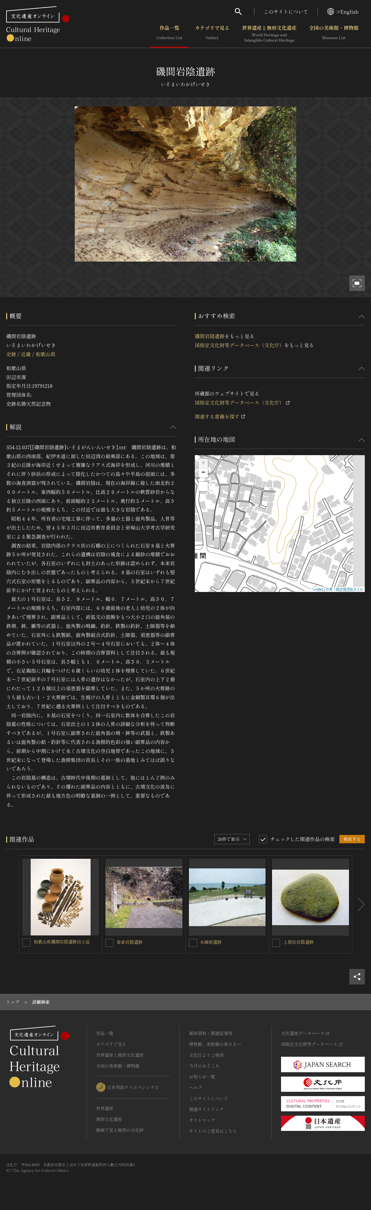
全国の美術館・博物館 (334, 34)
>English (343, 11)
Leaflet (318, 589)
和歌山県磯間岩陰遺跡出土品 (62, 942)
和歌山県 (46, 354)
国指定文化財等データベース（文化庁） (239, 345)
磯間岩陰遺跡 (210, 336)
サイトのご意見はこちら (213, 1131)
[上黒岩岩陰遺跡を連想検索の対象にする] (276, 943)
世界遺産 (105, 1108)
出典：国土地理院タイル (344, 589)
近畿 (26, 354)
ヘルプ (195, 1087)
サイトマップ (202, 1120)
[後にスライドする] (358, 904)
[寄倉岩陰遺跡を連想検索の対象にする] (109, 943)
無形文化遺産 (109, 1119)
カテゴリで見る (212, 34)
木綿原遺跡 (211, 942)
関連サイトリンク (206, 1109)
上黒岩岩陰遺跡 (298, 942)
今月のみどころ (204, 1066)
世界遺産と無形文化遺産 (269, 34)
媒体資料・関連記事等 (210, 1033)
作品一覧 (169, 34)
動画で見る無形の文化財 (120, 1130)
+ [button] (203, 463)
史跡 (11, 354)
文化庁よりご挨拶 (206, 1055)
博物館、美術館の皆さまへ (215, 1044)
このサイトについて (286, 11)
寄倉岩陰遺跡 (130, 942)
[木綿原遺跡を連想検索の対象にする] (193, 943)
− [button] (203, 472)
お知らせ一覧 (202, 1076)
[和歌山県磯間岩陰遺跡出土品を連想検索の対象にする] (26, 943)
